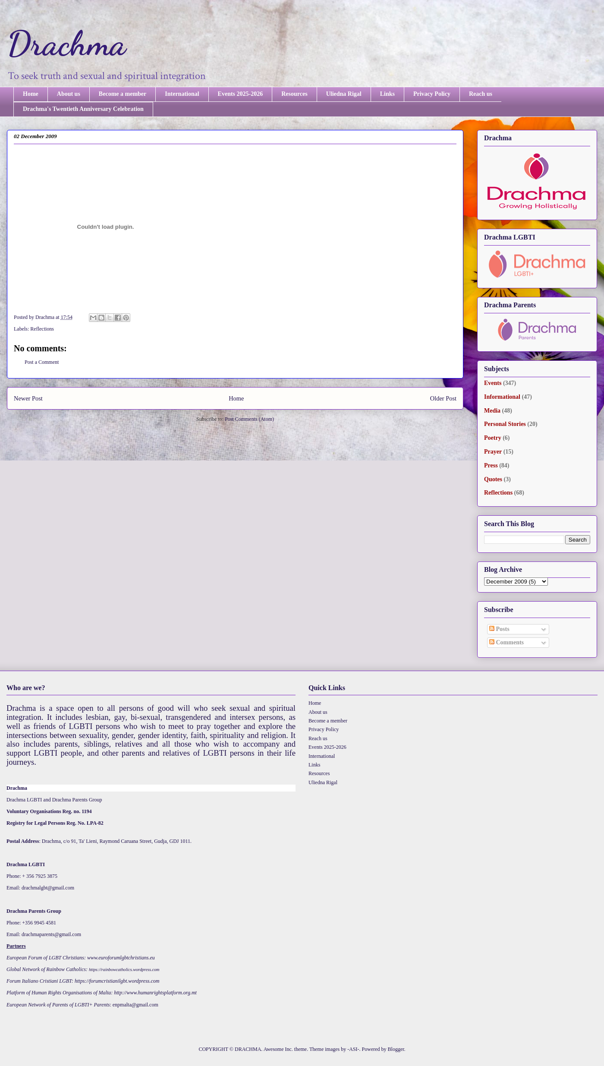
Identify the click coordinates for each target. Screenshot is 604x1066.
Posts (499, 629)
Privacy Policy (431, 94)
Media (492, 410)
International (182, 94)
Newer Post (28, 398)
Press (491, 465)
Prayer (493, 451)
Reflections (42, 329)
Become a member (122, 94)
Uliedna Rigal (344, 94)
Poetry (492, 438)
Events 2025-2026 (240, 94)
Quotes (493, 479)
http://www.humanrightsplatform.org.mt (155, 993)
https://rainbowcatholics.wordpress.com (124, 969)
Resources (294, 94)
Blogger (396, 1049)
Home (30, 94)
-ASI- (353, 1049)
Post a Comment (42, 362)
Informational (502, 397)
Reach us (480, 94)
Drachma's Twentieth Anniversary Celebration (83, 109)
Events (492, 383)
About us (68, 94)
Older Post (443, 398)
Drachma (66, 43)
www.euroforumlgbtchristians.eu (121, 958)
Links (387, 94)
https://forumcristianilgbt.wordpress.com (117, 981)
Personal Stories (505, 424)
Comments (506, 642)
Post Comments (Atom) (249, 419)
